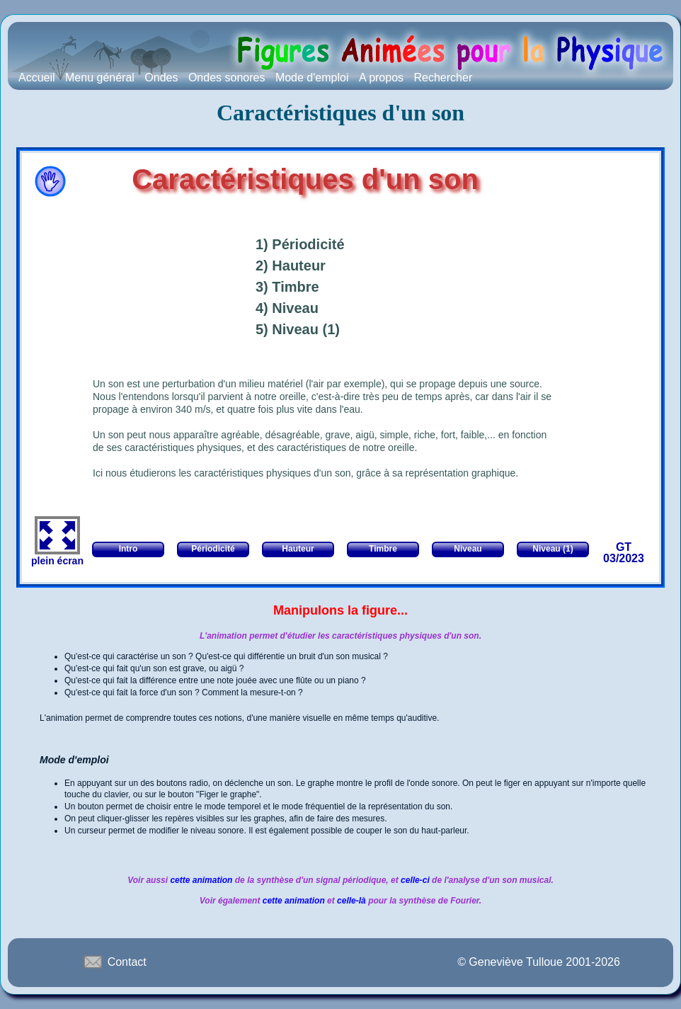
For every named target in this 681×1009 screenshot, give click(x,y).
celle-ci (416, 880)
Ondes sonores (226, 78)
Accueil (36, 78)
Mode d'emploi (312, 78)
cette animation (201, 880)
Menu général (100, 78)
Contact (114, 961)
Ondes (161, 78)
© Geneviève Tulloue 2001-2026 (538, 962)
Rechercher (443, 78)
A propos (381, 78)
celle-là (351, 901)
